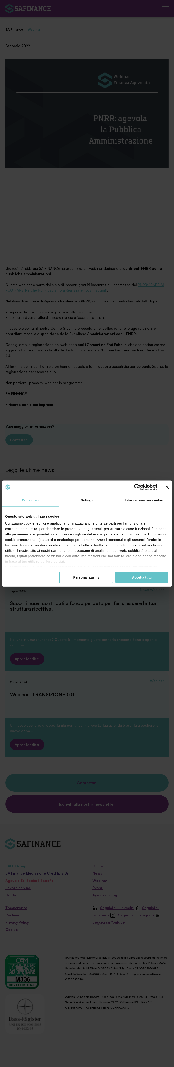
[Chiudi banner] (167, 487)
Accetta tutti (142, 577)
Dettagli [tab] (87, 500)
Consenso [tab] (30, 500)
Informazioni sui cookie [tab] (144, 500)
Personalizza (86, 577)
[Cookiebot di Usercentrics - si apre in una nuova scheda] (137, 487)
